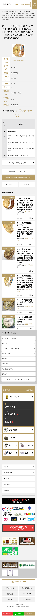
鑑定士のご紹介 (6, 353)
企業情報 (4, 358)
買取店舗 (10, 594)
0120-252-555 (22, 4)
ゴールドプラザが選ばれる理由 (10, 348)
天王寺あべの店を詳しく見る (18, 171)
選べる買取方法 (8, 473)
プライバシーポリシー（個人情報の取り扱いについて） (17, 379)
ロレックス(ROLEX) (17, 60)
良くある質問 (27, 599)
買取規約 (4, 374)
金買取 (10, 599)
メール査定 (7, 484)
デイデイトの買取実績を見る (18, 163)
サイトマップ (5, 343)
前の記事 (9, 184)
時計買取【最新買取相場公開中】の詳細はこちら (19, 177)
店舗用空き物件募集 (7, 369)
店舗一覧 (6, 467)
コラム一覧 (7, 490)
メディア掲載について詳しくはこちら (18, 528)
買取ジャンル (10, 588)
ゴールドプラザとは (8, 333)
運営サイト (5, 364)
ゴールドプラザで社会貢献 (9, 338)
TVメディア (27, 594)
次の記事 (26, 184)
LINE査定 (6, 478)
